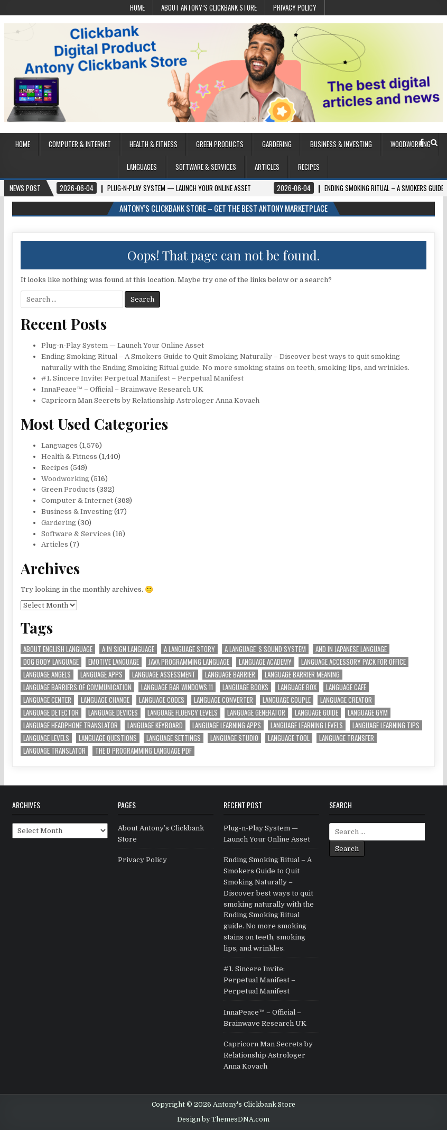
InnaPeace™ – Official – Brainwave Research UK (122, 389)
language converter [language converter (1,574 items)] (223, 700)
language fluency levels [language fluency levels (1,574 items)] (182, 713)
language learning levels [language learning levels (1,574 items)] (307, 725)
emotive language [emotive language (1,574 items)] (113, 662)
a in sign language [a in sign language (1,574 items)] (128, 649)
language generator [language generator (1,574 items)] (256, 713)
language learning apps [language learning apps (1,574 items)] (226, 725)
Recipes (309, 166)
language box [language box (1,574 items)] (297, 687)
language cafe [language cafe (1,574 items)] (346, 687)
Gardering (277, 144)
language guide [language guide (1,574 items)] (316, 713)
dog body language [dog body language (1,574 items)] (51, 662)
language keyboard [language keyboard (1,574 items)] (155, 725)
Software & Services (205, 166)
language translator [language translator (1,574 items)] (54, 751)
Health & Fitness (153, 144)
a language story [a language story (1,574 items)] (189, 649)
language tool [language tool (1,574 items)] (289, 738)
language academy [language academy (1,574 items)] (265, 662)
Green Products (220, 144)
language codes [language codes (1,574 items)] (161, 700)
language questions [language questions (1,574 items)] (108, 738)
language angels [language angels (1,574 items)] (47, 675)
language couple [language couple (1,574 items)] (287, 700)
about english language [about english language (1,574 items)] (57, 649)
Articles (267, 166)
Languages (142, 166)
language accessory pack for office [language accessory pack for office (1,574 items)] (353, 662)
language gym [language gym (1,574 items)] (368, 713)
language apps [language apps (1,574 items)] (101, 675)
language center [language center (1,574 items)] (47, 700)
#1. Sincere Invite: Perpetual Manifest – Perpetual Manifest (142, 378)
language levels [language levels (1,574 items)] (46, 738)
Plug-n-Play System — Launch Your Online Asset (122, 345)
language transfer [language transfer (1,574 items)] (346, 738)
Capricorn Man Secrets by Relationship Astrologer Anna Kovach (150, 400)
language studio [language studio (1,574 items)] (234, 738)
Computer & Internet (80, 144)
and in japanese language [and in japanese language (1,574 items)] (351, 649)
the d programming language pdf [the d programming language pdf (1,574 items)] (143, 751)
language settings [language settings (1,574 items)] (173, 738)
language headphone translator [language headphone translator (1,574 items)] (70, 725)
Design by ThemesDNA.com (223, 1119)
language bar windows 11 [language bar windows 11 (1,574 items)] (177, 687)
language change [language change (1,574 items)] (105, 700)
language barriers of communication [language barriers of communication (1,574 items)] (77, 687)
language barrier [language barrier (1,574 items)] (230, 675)
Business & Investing (341, 144)
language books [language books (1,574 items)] (245, 687)
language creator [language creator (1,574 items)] (346, 700)
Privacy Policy (294, 7)
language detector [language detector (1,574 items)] (51, 713)
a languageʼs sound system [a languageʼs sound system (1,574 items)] (265, 649)
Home (137, 7)
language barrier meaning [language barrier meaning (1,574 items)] (302, 675)
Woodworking (410, 144)
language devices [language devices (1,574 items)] (113, 713)
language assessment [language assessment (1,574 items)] (163, 675)
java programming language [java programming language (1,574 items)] (188, 662)
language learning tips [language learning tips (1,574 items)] (386, 725)
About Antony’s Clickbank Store (209, 7)
